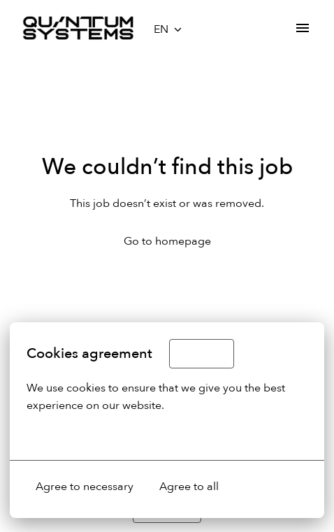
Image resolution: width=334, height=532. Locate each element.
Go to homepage (167, 241)
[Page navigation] (302, 28)
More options (69, 434)
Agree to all (189, 486)
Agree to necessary (84, 486)
